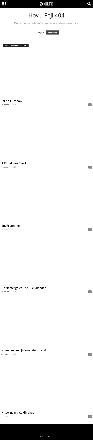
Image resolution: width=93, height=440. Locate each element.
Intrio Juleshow (11, 101)
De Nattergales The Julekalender (23, 288)
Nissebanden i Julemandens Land (23, 350)
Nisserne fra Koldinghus (17, 412)
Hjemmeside (52, 32)
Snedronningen (11, 225)
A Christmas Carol (13, 163)
